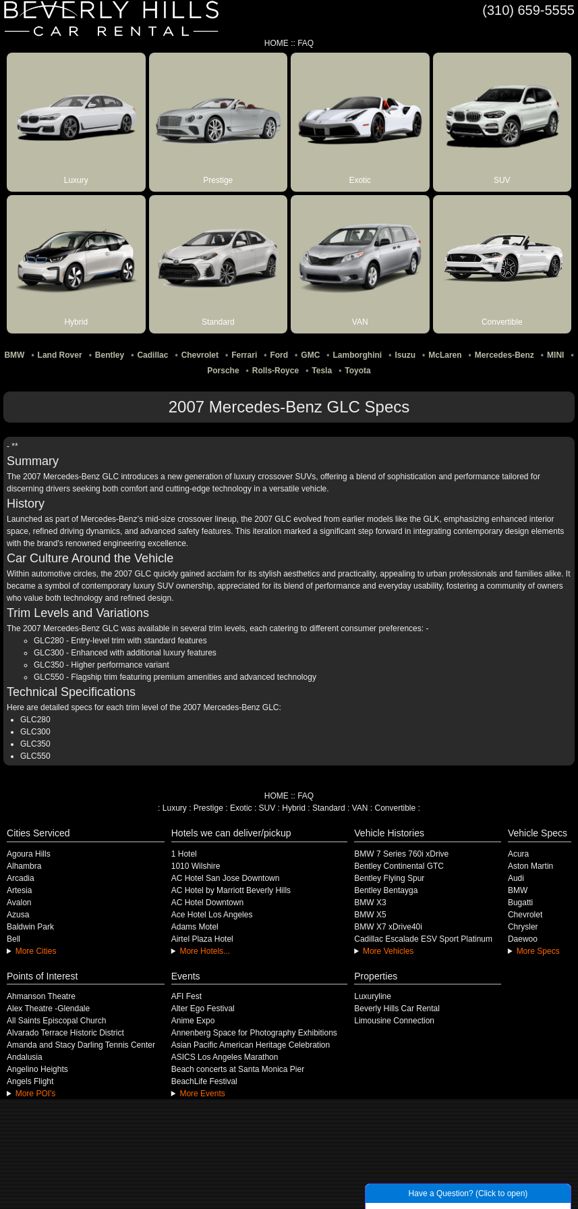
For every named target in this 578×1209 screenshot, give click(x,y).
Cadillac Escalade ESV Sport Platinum (423, 939)
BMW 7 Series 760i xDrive (401, 854)
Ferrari (244, 355)
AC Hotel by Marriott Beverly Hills (231, 890)
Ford (279, 355)
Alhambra (24, 866)
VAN (360, 808)
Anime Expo (193, 1020)
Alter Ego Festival (203, 1008)
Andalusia (24, 1057)
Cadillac (152, 355)
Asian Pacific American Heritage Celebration (250, 1045)
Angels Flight (30, 1081)
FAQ (305, 43)
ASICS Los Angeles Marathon (225, 1057)
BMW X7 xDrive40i (388, 927)
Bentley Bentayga (385, 890)
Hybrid (294, 808)
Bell (13, 939)
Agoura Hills (29, 854)
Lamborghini (357, 355)
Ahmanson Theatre (41, 996)
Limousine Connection (394, 1020)
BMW (14, 355)
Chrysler (523, 927)
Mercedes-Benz (504, 355)
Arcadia (20, 878)
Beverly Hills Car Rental (397, 1008)
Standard (328, 808)
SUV (267, 808)
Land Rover (60, 355)
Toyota (357, 370)
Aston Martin (530, 866)
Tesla (322, 370)
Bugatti (520, 902)
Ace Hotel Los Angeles (212, 914)
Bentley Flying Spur (389, 878)
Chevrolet (200, 355)
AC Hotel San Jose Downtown (225, 878)
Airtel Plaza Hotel (202, 939)
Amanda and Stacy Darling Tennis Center (81, 1045)
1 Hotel (184, 854)
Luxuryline (372, 996)
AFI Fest (186, 996)
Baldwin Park (30, 927)
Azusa (18, 914)
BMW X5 (370, 914)
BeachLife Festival (204, 1081)
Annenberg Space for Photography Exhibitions (254, 1033)
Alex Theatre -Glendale (48, 1008)
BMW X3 (370, 902)
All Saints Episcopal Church (56, 1020)
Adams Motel (195, 927)
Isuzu (405, 355)
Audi (516, 878)
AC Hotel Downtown (207, 902)
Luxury (175, 808)
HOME (276, 43)
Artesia (19, 890)
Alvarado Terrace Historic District (65, 1033)
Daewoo (523, 939)
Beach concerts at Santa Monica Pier (237, 1069)
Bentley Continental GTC (399, 866)
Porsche (223, 370)
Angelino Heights (37, 1069)
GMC (310, 355)
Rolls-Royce (275, 370)
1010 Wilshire (196, 866)
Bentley (109, 355)
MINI (555, 355)
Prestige (208, 808)
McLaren (444, 355)
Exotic (241, 808)
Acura (518, 854)
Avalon (19, 902)
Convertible (395, 808)
